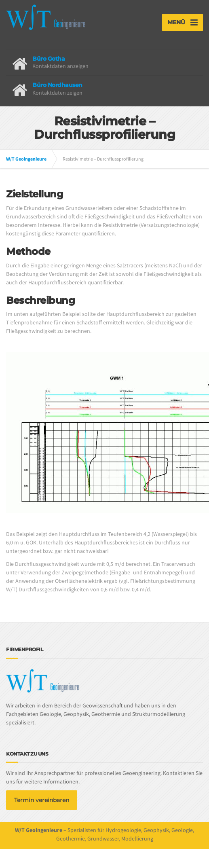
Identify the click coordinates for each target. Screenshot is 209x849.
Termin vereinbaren (41, 800)
